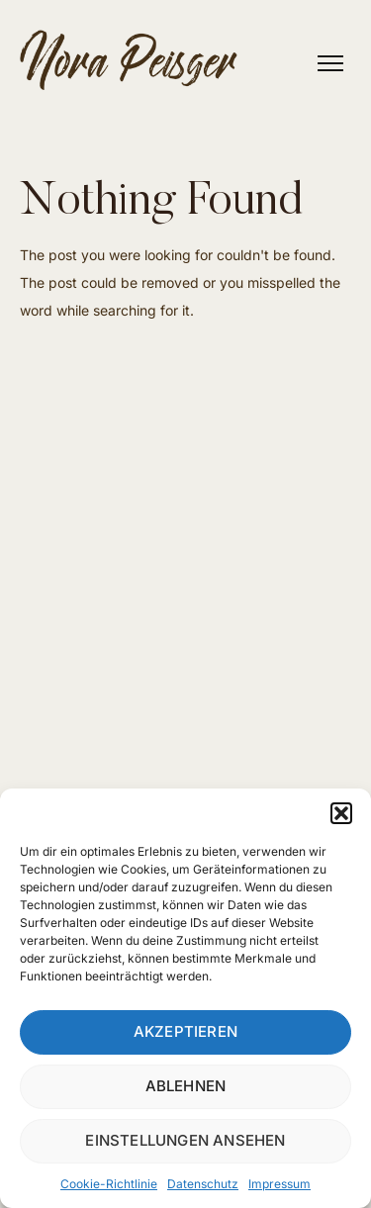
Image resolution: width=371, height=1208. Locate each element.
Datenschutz (202, 1183)
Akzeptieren (185, 1031)
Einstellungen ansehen (185, 1140)
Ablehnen (186, 1085)
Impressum (279, 1183)
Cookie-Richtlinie (108, 1183)
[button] (341, 813)
